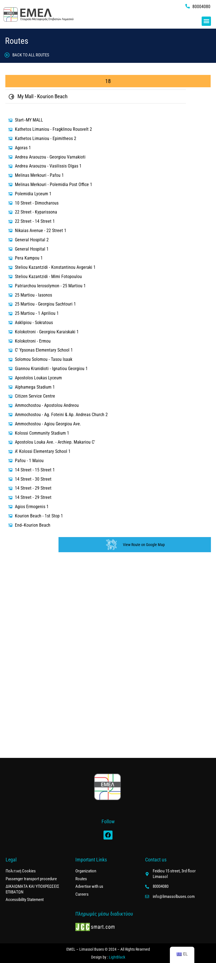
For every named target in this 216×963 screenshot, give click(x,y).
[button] (206, 21)
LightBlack (117, 957)
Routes (16, 41)
